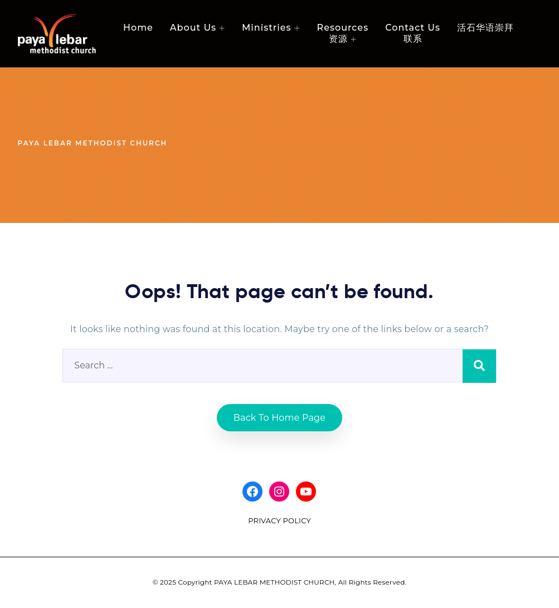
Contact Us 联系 (412, 33)
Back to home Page (279, 417)
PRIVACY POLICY (279, 520)
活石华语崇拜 (485, 27)
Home (138, 27)
